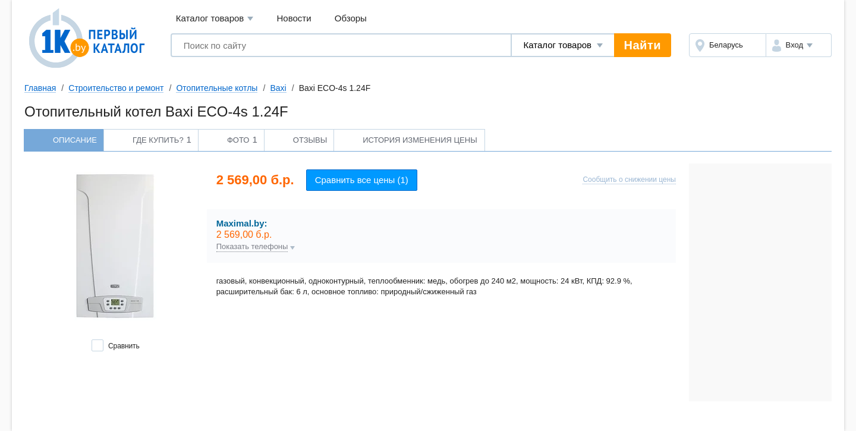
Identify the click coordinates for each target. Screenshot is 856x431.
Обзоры (351, 18)
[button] (798, 45)
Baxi (278, 88)
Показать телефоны (252, 247)
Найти (642, 45)
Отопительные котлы (216, 88)
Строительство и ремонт (115, 88)
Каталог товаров (215, 18)
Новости (294, 18)
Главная (40, 88)
